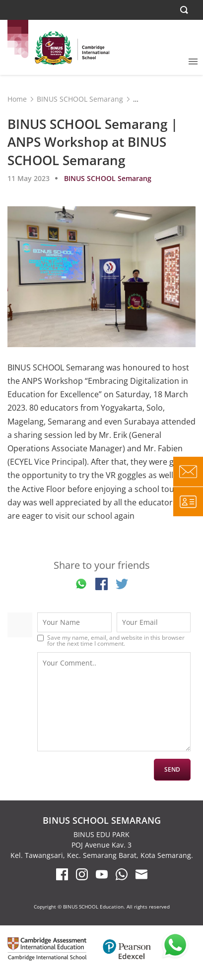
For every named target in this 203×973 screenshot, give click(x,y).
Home (17, 99)
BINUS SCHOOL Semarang (80, 99)
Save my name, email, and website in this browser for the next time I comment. (116, 641)
